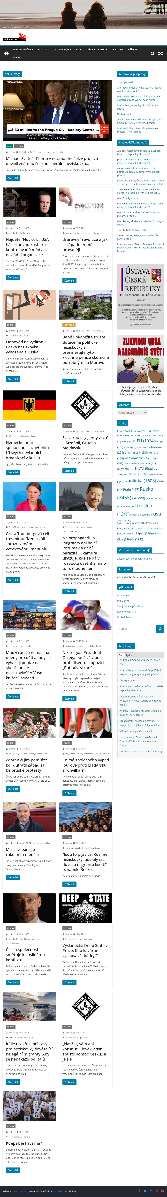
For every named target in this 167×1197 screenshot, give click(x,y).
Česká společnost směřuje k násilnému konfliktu (25, 954)
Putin (98, 646)
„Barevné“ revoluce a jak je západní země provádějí (85, 244)
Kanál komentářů (126, 611)
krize (71, 527)
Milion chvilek (75, 753)
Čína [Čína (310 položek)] (124, 539)
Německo (12, 436)
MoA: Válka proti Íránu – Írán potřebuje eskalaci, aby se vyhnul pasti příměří (138, 172)
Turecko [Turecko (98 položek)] (129, 506)
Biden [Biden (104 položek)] (122, 431)
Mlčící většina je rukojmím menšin (22, 852)
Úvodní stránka (23, 49)
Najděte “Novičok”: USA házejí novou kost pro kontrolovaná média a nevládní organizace (27, 247)
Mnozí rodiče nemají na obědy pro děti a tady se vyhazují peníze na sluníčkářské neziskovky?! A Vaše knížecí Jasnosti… (28, 665)
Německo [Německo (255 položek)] (138, 474)
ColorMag (18, 1191)
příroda (133, 49)
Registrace (123, 595)
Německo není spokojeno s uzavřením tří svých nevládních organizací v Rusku (27, 450)
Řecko (97, 847)
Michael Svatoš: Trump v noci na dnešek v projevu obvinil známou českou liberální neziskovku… (52, 161)
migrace (16, 646)
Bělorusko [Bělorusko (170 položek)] (137, 431)
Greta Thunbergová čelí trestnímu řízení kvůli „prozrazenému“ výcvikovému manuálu (27, 541)
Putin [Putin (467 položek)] (131, 489)
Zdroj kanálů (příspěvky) (130, 606)
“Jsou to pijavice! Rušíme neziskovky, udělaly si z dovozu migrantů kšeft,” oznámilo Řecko (84, 862)
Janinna (11, 228)
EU (91, 431)
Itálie (10, 1037)
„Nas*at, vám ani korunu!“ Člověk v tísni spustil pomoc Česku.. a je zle (84, 1051)
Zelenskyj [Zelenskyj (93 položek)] (129, 533)
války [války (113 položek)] (141, 528)
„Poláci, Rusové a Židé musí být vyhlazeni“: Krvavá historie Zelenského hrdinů (140, 248)
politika (43, 49)
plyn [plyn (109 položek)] (122, 481)
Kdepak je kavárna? (24, 1143)
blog (79, 49)
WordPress (59, 1191)
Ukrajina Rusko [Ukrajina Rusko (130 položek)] (141, 514)
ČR (34, 152)
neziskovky (58, 152)
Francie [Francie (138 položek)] (144, 447)
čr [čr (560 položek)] (137, 539)
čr (9, 335)
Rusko (22, 233)
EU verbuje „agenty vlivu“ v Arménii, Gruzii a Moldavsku (85, 442)
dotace (40, 152)
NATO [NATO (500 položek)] (144, 468)
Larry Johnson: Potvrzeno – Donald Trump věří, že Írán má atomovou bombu (138, 741)
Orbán (98, 753)
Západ (97, 233)
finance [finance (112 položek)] (130, 447)
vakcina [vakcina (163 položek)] (139, 522)
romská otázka (12, 943)
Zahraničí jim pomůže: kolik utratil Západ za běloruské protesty (26, 765)
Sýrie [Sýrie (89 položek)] (149, 498)
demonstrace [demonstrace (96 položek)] (125, 435)
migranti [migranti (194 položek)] (125, 469)
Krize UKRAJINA (62, 49)
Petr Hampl (25, 939)
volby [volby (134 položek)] (129, 528)
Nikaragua (81, 646)
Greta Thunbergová (17, 527)
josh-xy (11, 152)
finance (48, 152)
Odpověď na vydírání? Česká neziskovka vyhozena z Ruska (26, 347)
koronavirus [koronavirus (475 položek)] (138, 458)
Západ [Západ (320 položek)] (144, 533)
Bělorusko (13, 753)
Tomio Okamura (69, 531)
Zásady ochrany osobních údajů (134, 558)
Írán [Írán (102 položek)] (156, 533)
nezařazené (69, 325)
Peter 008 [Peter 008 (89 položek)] (155, 474)
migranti (69, 847)
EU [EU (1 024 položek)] (146, 440)
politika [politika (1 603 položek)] (141, 481)
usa (66, 152)
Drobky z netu (124, 114)
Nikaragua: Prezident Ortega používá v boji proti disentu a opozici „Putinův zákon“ (83, 660)
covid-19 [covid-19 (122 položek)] (153, 431)
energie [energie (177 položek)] (128, 441)
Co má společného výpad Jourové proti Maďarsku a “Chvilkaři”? (85, 765)
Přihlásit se (123, 600)
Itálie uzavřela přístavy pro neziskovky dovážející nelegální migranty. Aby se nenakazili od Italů (29, 1051)
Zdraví (17, 57)
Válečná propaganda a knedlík (136, 731)
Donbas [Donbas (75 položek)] (139, 435)
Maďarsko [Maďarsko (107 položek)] (148, 463)
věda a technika (97, 49)
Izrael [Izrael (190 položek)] (131, 452)
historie (118, 49)
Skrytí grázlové (125, 82)
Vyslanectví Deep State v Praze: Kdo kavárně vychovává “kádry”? (85, 950)
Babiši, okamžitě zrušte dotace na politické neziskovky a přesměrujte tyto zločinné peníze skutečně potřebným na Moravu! (85, 349)
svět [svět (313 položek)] (138, 498)
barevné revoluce (73, 233)
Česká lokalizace (126, 617)
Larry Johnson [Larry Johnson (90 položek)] (132, 463)
